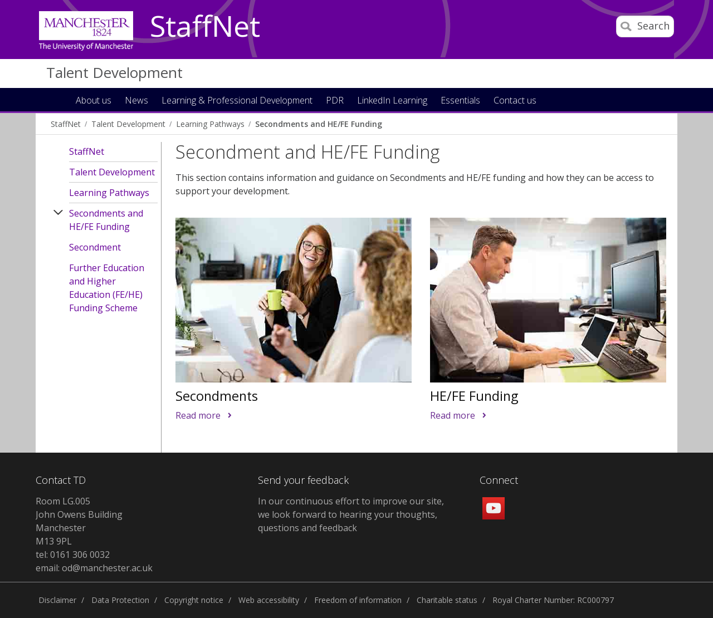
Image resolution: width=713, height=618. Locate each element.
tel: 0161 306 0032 (73, 554)
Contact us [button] (515, 101)
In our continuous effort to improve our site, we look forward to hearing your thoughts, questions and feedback (351, 514)
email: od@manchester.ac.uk (94, 568)
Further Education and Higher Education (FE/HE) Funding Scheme (106, 288)
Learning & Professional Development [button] (237, 101)
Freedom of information (358, 600)
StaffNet (205, 26)
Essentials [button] (460, 101)
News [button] (136, 101)
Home (57, 99)
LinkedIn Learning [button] (392, 101)
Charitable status (447, 600)
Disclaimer (57, 600)
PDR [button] (335, 101)
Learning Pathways (210, 124)
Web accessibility (268, 600)
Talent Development (114, 72)
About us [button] (93, 101)
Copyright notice (193, 600)
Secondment (95, 247)
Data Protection (120, 600)
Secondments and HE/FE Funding (318, 124)
